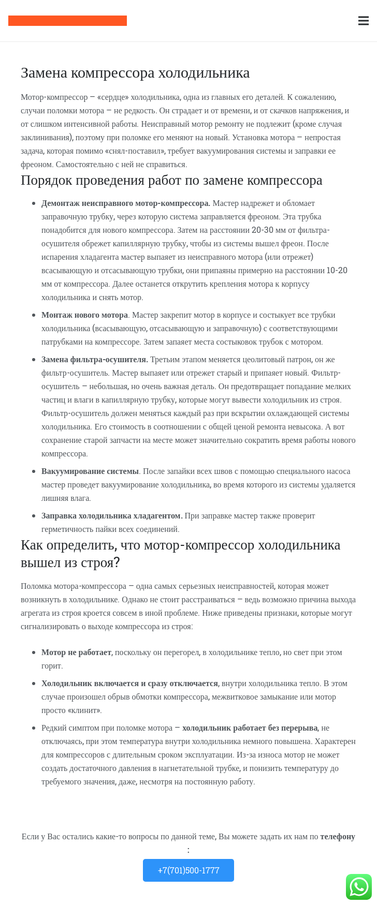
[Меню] (363, 21)
